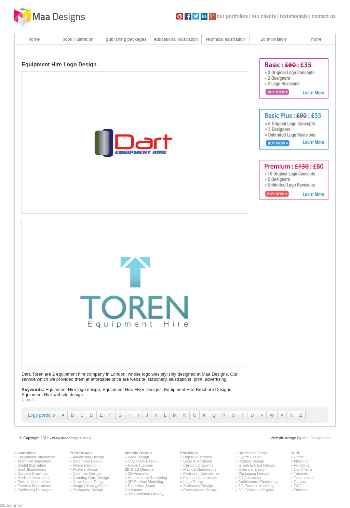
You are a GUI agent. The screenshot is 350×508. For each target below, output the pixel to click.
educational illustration (176, 39)
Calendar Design (87, 473)
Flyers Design (84, 465)
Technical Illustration (34, 461)
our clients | (265, 16)
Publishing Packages (34, 490)
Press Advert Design (200, 490)
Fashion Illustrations (34, 486)
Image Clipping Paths (91, 486)
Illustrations (25, 453)
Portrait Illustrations (33, 482)
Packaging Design (88, 490)
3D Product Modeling (145, 482)
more (316, 39)
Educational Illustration (36, 457)
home (34, 39)
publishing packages (126, 39)
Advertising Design (88, 457)
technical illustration (225, 39)
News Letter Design (89, 482)
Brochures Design (88, 461)
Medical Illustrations (199, 469)
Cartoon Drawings (32, 473)
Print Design (81, 453)
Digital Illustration (31, 465)
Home (299, 457)
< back (28, 399)
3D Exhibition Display (146, 494)
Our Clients (303, 469)
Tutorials (301, 473)
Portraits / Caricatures (201, 473)
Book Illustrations (31, 469)
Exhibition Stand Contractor (140, 488)
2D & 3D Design (139, 469)
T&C (297, 486)
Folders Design (140, 465)
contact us (324, 16)
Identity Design (138, 453)
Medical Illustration (33, 478)
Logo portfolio (41, 415)
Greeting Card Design (91, 478)
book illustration (78, 39)
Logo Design (138, 457)
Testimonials (304, 478)
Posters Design (85, 469)
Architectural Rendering (147, 478)
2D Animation (139, 473)
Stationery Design (143, 461)
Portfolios (189, 453)
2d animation (273, 39)
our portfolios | (234, 16)
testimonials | (295, 16)
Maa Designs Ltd (316, 438)
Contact (300, 482)
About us (301, 461)
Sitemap (300, 490)
